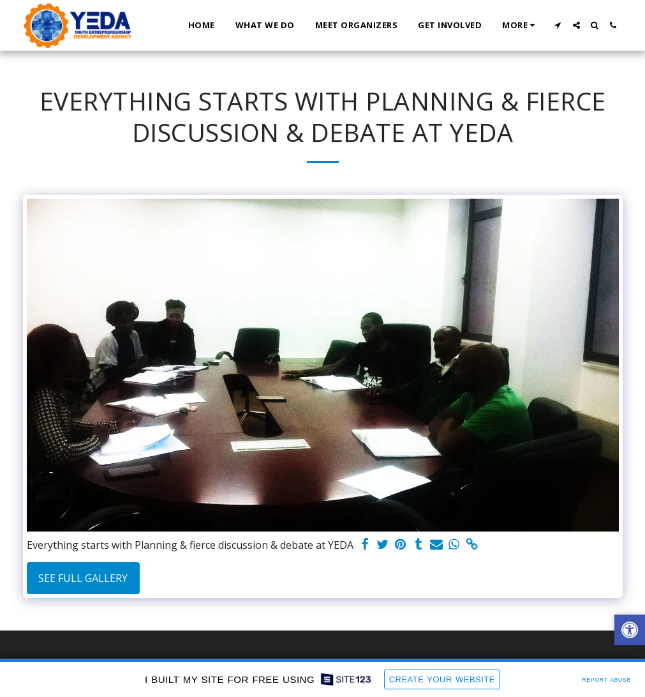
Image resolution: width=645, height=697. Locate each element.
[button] (558, 25)
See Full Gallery (83, 578)
